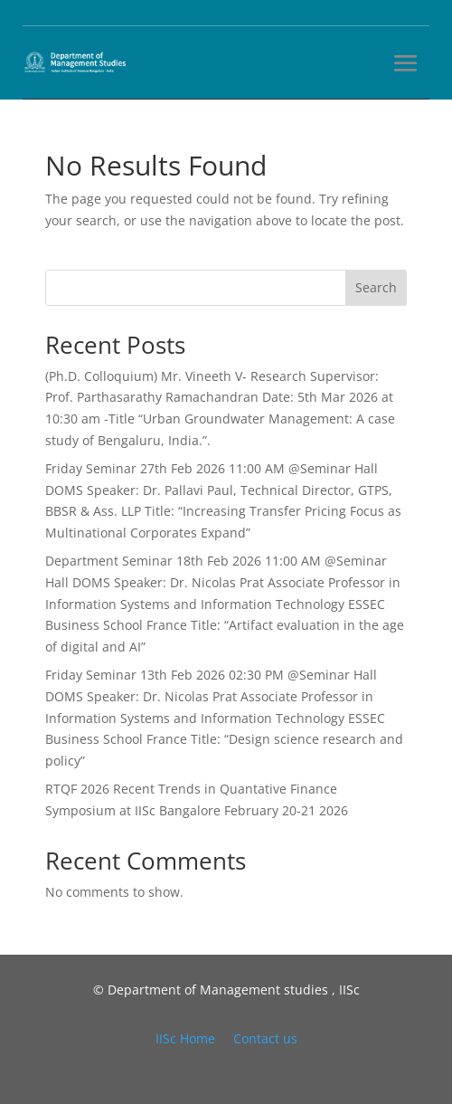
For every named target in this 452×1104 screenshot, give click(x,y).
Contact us (265, 1038)
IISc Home (185, 1038)
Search (376, 287)
